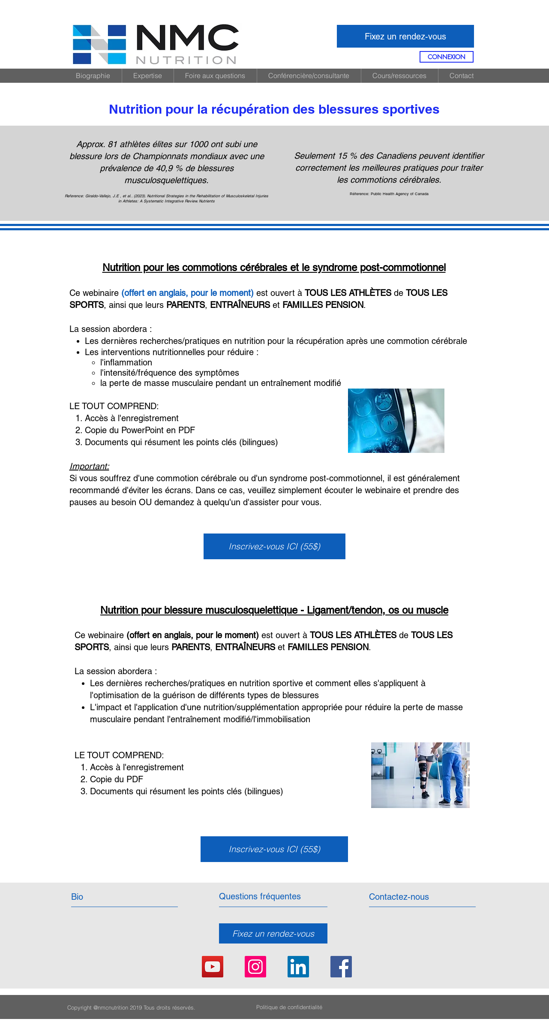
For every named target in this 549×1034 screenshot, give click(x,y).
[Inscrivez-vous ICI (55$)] (274, 546)
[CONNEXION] (447, 57)
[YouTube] (212, 966)
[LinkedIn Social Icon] (298, 966)
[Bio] (108, 897)
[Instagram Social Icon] (255, 966)
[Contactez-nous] (399, 897)
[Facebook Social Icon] (341, 966)
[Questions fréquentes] (260, 896)
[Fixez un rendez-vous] (405, 36)
